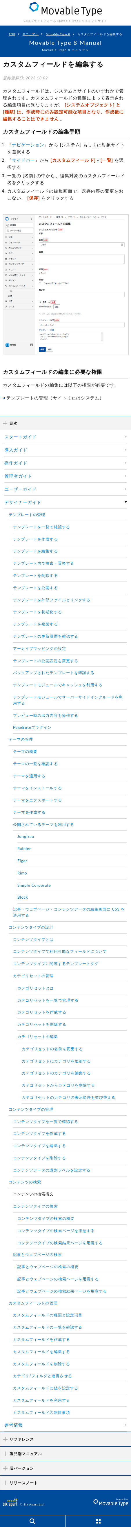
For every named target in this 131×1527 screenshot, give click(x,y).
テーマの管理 (21, 739)
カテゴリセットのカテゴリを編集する (56, 1073)
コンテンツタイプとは (33, 939)
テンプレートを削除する (35, 575)
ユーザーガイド (20, 489)
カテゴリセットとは (35, 988)
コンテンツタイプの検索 (35, 1206)
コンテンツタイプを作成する (39, 1133)
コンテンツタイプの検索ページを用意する (56, 1230)
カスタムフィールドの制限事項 (41, 1412)
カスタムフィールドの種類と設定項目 (47, 1315)
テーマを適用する (29, 776)
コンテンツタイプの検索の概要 (45, 1218)
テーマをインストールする (37, 787)
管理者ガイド (18, 476)
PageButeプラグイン (32, 727)
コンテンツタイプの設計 (31, 927)
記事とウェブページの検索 (37, 1254)
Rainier (24, 848)
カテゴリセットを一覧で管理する (48, 1000)
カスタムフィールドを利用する (41, 1400)
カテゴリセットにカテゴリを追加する (56, 1061)
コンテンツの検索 (25, 1182)
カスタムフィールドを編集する (41, 1351)
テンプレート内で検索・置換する (43, 563)
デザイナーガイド (22, 502)
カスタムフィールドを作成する (41, 1339)
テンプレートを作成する (35, 539)
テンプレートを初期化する (37, 611)
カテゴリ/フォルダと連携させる (42, 1375)
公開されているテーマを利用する (43, 824)
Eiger (22, 860)
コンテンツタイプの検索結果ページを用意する (60, 1242)
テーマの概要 (25, 751)
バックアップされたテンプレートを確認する (53, 672)
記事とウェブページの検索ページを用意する (58, 1279)
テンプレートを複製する (35, 624)
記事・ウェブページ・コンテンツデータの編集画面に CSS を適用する (69, 912)
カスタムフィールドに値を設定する (45, 1388)
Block (22, 897)
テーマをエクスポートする (37, 800)
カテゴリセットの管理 (33, 975)
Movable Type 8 (58, 34)
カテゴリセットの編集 (37, 1036)
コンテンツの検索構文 (33, 1194)
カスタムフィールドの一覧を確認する (47, 1327)
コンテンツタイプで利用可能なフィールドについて (60, 951)
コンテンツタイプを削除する (39, 1158)
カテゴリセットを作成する (41, 1012)
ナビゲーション (28, 144)
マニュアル (31, 34)
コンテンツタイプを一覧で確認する (45, 1121)
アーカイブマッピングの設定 (39, 648)
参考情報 (13, 1425)
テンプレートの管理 (27, 514)
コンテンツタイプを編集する (39, 1145)
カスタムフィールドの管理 (33, 1303)
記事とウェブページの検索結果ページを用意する (62, 1291)
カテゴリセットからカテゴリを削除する (58, 1085)
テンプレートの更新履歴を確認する (45, 636)
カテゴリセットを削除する (41, 1024)
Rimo (22, 873)
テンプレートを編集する (35, 551)
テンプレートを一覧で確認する (41, 527)
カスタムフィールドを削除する (41, 1363)
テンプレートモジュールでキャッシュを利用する (58, 684)
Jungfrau (25, 836)
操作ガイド (16, 462)
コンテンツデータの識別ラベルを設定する (51, 1170)
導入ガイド (16, 449)
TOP (12, 34)
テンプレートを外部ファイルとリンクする (51, 600)
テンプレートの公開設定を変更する (45, 660)
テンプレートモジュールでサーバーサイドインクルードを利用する (68, 700)
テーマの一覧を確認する (35, 763)
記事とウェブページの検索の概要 (48, 1266)
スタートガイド (20, 436)
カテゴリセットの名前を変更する (52, 1048)
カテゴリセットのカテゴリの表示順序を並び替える (68, 1097)
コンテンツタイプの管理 (31, 1109)
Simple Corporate (34, 885)
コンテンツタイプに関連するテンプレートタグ (56, 963)
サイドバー (23, 160)
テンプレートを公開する (35, 587)
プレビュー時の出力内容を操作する (45, 715)
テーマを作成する (29, 812)
